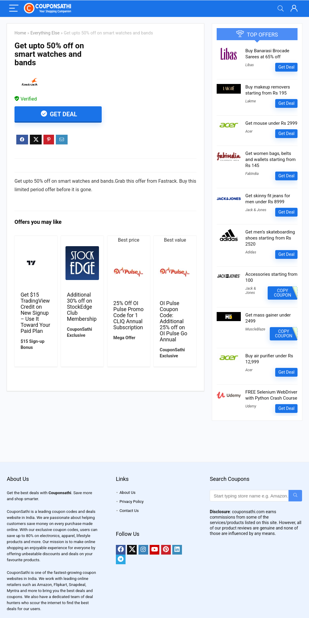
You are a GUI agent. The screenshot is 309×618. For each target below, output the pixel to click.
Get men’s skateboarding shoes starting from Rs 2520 (270, 238)
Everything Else (45, 33)
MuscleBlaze (255, 329)
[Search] (280, 9)
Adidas (250, 252)
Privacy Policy (131, 501)
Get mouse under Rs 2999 (271, 123)
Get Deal (62, 114)
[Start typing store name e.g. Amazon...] (295, 495)
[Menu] (14, 9)
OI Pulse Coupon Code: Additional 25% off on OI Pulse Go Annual (173, 321)
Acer (249, 131)
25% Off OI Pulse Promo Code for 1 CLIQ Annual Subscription (128, 315)
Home (20, 33)
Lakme (250, 101)
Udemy (250, 406)
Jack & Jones (255, 210)
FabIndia (252, 174)
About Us (127, 492)
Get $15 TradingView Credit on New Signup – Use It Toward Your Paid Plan (35, 313)
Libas (249, 65)
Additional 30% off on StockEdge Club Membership (82, 307)
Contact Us (129, 510)
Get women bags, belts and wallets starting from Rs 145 (270, 159)
